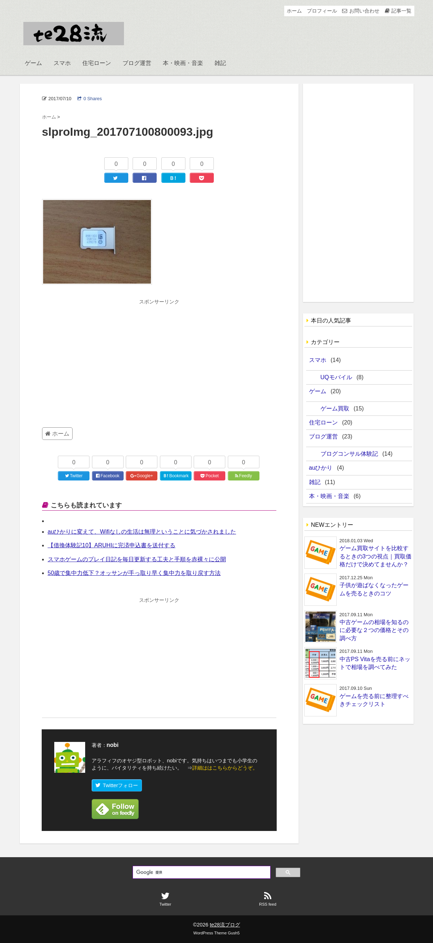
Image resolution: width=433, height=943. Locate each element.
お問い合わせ (364, 11)
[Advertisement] (159, 360)
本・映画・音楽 (183, 63)
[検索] (201, 872)
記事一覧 (401, 11)
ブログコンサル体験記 (349, 454)
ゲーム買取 (335, 408)
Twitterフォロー (116, 785)
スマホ (62, 63)
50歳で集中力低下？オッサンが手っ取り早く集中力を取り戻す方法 (134, 573)
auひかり (321, 468)
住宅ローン (96, 63)
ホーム (294, 11)
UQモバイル (336, 377)
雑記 (220, 63)
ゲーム (33, 63)
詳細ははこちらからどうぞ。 (225, 768)
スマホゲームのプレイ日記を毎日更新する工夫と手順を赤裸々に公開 (137, 559)
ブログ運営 (137, 63)
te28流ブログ (225, 925)
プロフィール (322, 11)
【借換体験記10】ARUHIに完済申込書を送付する (112, 545)
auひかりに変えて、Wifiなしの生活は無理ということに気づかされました (142, 532)
